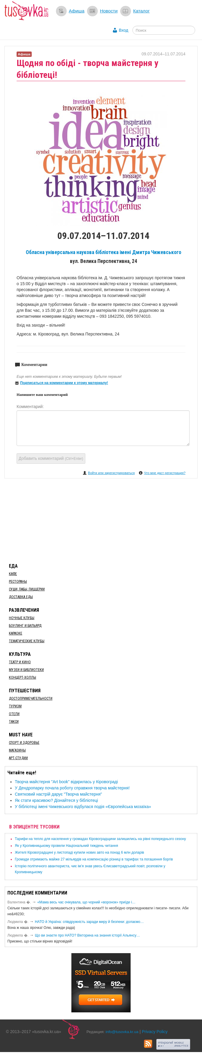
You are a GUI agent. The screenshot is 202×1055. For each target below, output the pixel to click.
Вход (123, 30)
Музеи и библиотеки (26, 670)
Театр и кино (20, 662)
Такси (14, 722)
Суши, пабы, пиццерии (27, 589)
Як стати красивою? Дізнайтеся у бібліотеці (56, 800)
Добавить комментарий (51, 458)
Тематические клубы (26, 641)
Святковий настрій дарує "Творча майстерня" (58, 794)
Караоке (15, 633)
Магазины (17, 750)
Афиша (76, 10)
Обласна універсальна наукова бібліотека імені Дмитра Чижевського (103, 252)
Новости (109, 10)
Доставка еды (21, 597)
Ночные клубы (21, 618)
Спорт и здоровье (24, 743)
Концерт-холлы (22, 677)
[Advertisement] (101, 520)
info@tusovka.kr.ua (122, 1032)
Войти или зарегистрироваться (111, 473)
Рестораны (18, 581)
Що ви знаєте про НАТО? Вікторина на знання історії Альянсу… (87, 935)
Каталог (141, 10)
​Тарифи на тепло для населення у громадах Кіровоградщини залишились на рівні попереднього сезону (100, 839)
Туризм (15, 706)
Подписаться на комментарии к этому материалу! (64, 383)
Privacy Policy (155, 1031)
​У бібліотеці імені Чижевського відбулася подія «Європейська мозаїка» (83, 806)
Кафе (13, 574)
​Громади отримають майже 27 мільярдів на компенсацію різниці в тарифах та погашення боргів (94, 859)
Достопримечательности (30, 698)
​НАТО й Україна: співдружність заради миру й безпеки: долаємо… (89, 922)
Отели (14, 714)
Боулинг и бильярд (25, 626)
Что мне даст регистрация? (164, 473)
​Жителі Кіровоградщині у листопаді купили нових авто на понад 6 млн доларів (79, 852)
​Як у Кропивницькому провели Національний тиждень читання (66, 846)
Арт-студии (18, 758)
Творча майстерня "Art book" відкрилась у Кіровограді (66, 781)
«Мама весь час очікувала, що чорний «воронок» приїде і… (86, 902)
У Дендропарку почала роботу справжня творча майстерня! (72, 788)
